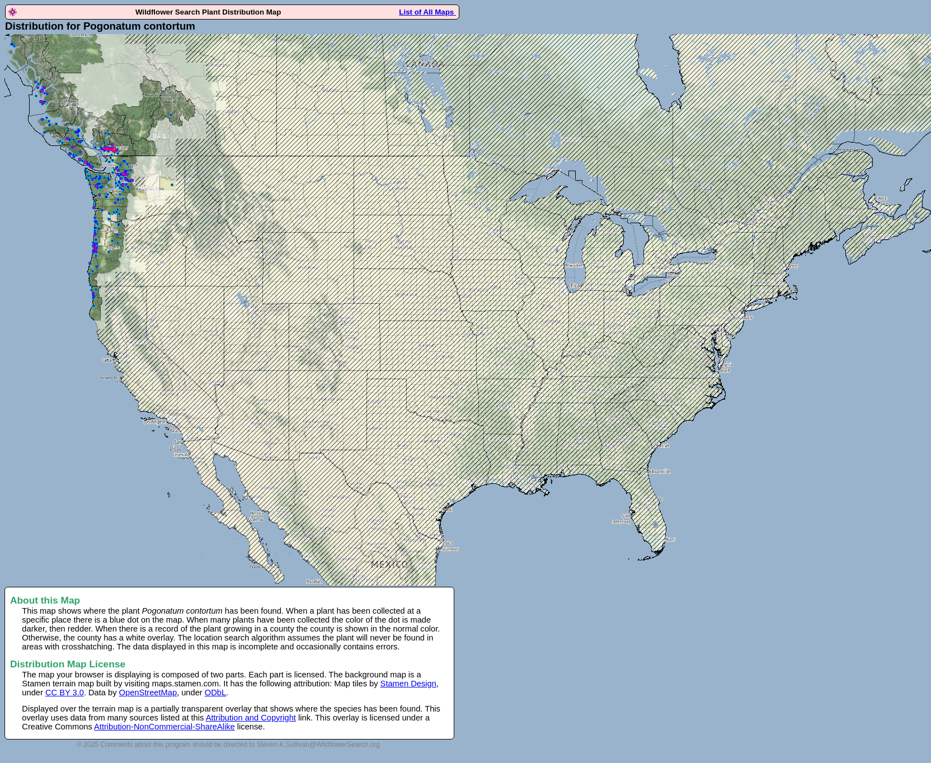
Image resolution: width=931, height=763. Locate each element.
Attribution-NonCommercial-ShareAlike (164, 726)
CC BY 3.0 (64, 692)
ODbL (215, 692)
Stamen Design (408, 683)
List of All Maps (427, 12)
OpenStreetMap (148, 692)
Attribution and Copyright (251, 717)
